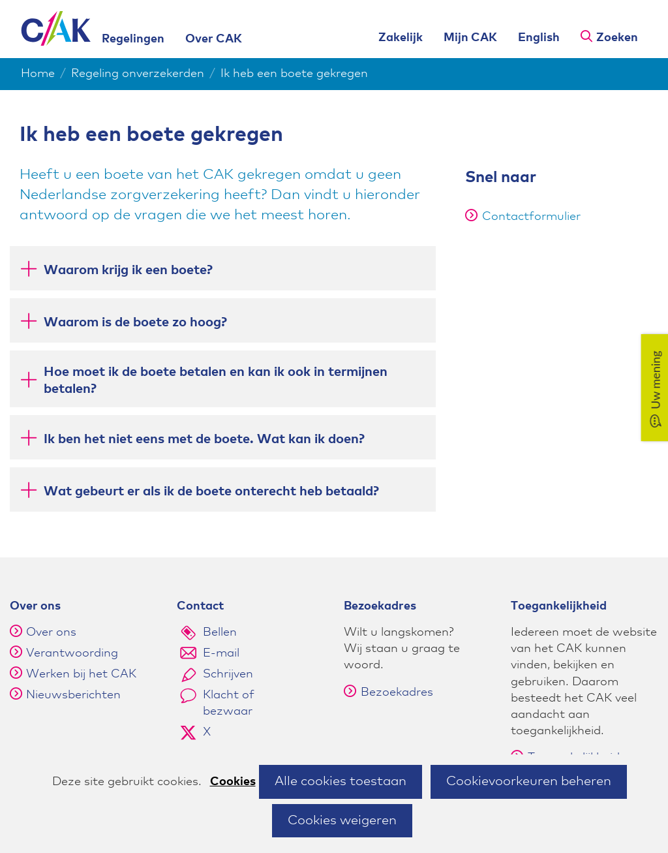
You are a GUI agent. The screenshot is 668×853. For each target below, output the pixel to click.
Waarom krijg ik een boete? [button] (128, 269)
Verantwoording (72, 653)
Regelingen (133, 39)
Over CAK (213, 39)
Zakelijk (400, 38)
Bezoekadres (388, 692)
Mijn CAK (470, 38)
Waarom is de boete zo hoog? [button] (135, 321)
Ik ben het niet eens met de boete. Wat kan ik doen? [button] (204, 438)
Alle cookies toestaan (340, 781)
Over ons (51, 632)
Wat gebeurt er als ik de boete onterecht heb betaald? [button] (211, 490)
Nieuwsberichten (73, 695)
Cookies (233, 782)
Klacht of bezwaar (228, 703)
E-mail (221, 653)
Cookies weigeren (342, 820)
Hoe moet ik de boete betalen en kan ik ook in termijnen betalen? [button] (215, 380)
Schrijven (228, 674)
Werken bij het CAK (81, 674)
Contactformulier (523, 217)
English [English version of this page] (539, 38)
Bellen (220, 632)
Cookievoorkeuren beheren (528, 781)
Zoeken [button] (617, 38)
